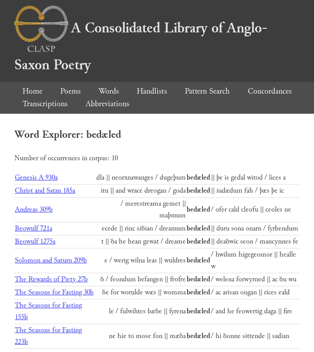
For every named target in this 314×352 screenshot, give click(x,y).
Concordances (270, 91)
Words (109, 91)
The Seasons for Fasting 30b (54, 292)
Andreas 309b (34, 209)
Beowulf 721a (33, 228)
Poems (70, 91)
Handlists (152, 91)
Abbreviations (107, 103)
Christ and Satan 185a (45, 190)
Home (32, 91)
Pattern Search (207, 91)
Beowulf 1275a (35, 241)
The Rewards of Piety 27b (51, 279)
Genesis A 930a (36, 177)
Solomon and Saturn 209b (51, 260)
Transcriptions (44, 103)
